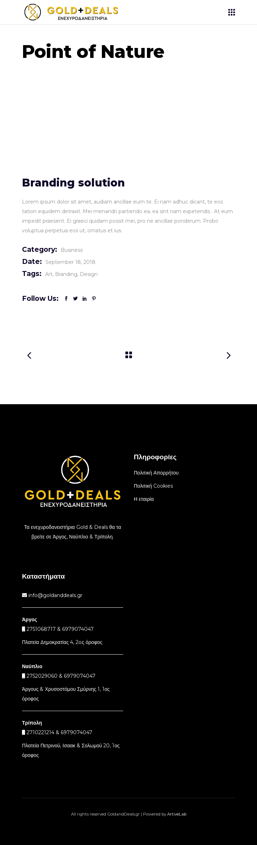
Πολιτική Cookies (153, 486)
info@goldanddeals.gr (54, 595)
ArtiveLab (176, 814)
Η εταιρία (144, 499)
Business (72, 250)
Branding (66, 274)
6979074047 (79, 676)
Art (49, 274)
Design (89, 274)
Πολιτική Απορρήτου (156, 473)
